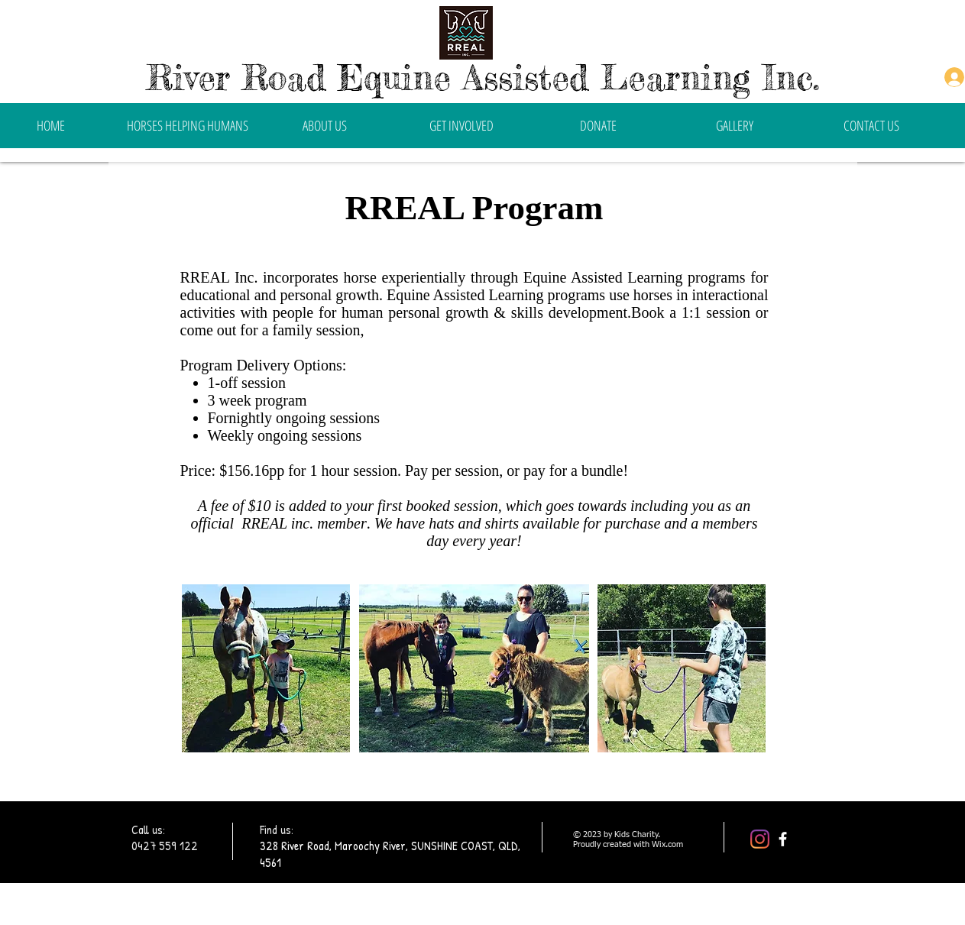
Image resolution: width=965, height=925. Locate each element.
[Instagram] (759, 839)
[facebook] (782, 839)
